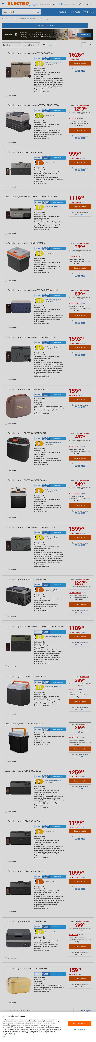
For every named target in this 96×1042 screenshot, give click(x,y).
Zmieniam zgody (79, 1030)
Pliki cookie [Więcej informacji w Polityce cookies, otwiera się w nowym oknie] (7, 1037)
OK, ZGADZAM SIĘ (79, 1023)
